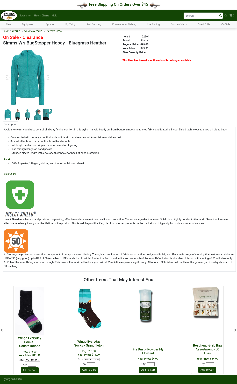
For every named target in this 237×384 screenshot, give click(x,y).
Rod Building (93, 24)
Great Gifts (204, 24)
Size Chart (10, 173)
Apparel (49, 24)
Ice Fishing (153, 24)
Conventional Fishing (124, 24)
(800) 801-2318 (13, 379)
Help (54, 15)
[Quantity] (32, 365)
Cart (229, 16)
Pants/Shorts (54, 31)
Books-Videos (179, 24)
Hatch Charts (41, 15)
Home (5, 31)
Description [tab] (10, 124)
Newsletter (25, 15)
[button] (1, 330)
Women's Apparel (33, 31)
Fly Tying (70, 24)
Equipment (28, 24)
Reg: (29, 346)
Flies (8, 24)
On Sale (225, 24)
